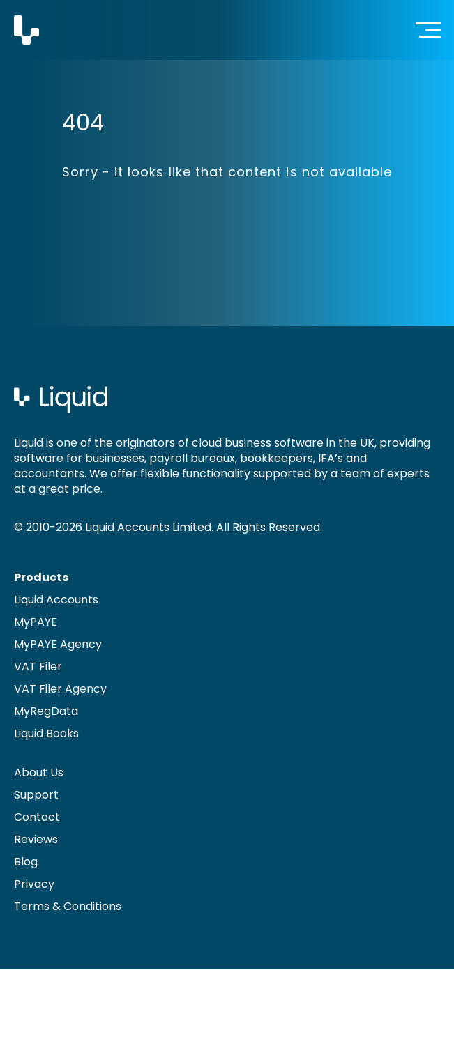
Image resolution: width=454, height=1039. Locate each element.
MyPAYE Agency (58, 644)
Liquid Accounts (56, 600)
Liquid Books (46, 733)
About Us (38, 772)
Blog (26, 862)
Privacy (34, 884)
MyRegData (46, 711)
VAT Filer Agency (60, 689)
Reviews (36, 839)
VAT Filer (38, 667)
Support (36, 795)
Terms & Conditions (67, 906)
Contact (37, 817)
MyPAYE (35, 622)
